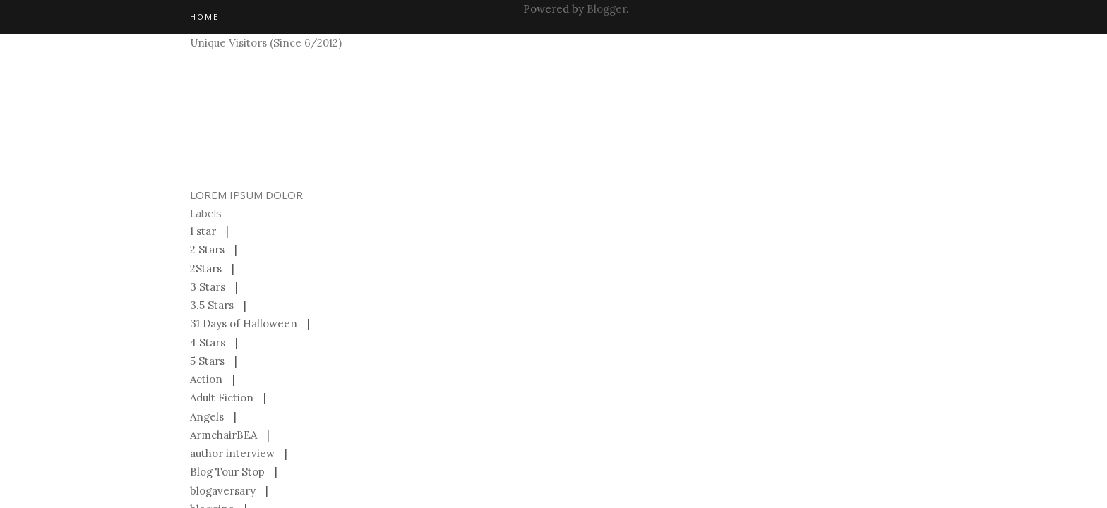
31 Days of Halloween (243, 323)
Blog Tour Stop (227, 471)
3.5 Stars (212, 305)
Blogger (606, 9)
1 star (203, 231)
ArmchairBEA (223, 435)
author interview (232, 453)
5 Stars (207, 361)
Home (204, 16)
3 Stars (207, 287)
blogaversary (223, 490)
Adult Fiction (221, 397)
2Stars (206, 268)
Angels (207, 416)
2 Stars (207, 249)
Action (206, 379)
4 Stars (207, 342)
